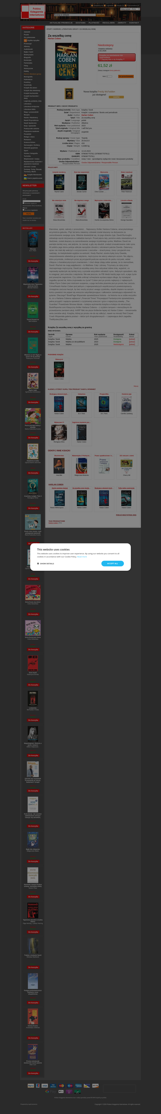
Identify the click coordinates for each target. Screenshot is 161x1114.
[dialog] (80, 557)
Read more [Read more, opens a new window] (82, 556)
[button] (45, 563)
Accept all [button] (112, 563)
